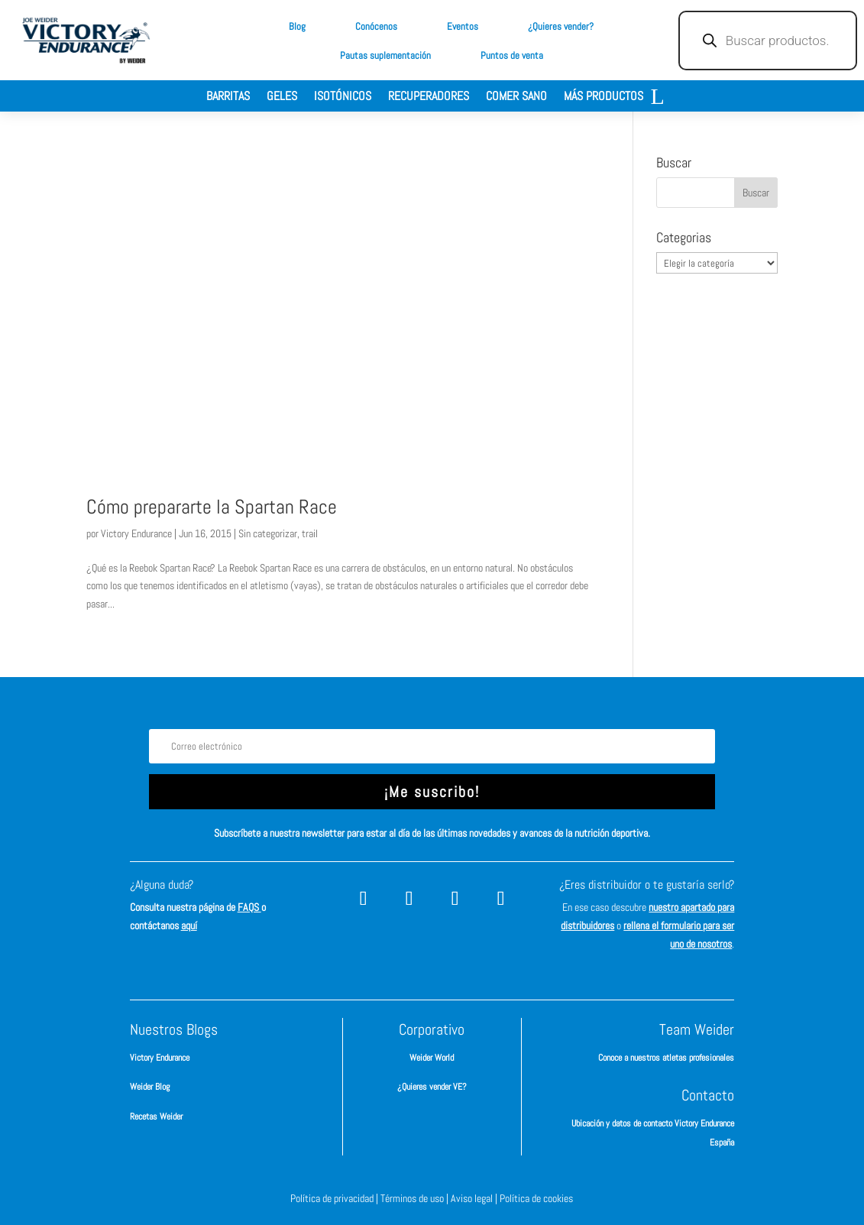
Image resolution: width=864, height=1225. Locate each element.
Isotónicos (342, 97)
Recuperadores (428, 97)
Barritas (228, 97)
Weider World (431, 1058)
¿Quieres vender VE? (432, 1087)
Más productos (603, 97)
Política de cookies (536, 1198)
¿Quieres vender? (561, 26)
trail (310, 533)
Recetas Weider (156, 1116)
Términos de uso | (415, 1198)
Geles (282, 97)
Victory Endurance (136, 533)
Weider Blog (150, 1087)
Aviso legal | (475, 1198)
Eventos (462, 26)
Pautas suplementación (385, 55)
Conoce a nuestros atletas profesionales (666, 1058)
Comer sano (516, 97)
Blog (297, 26)
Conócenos (376, 26)
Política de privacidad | (335, 1198)
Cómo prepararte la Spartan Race (211, 507)
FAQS (249, 907)
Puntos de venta (512, 55)
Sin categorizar (267, 533)
